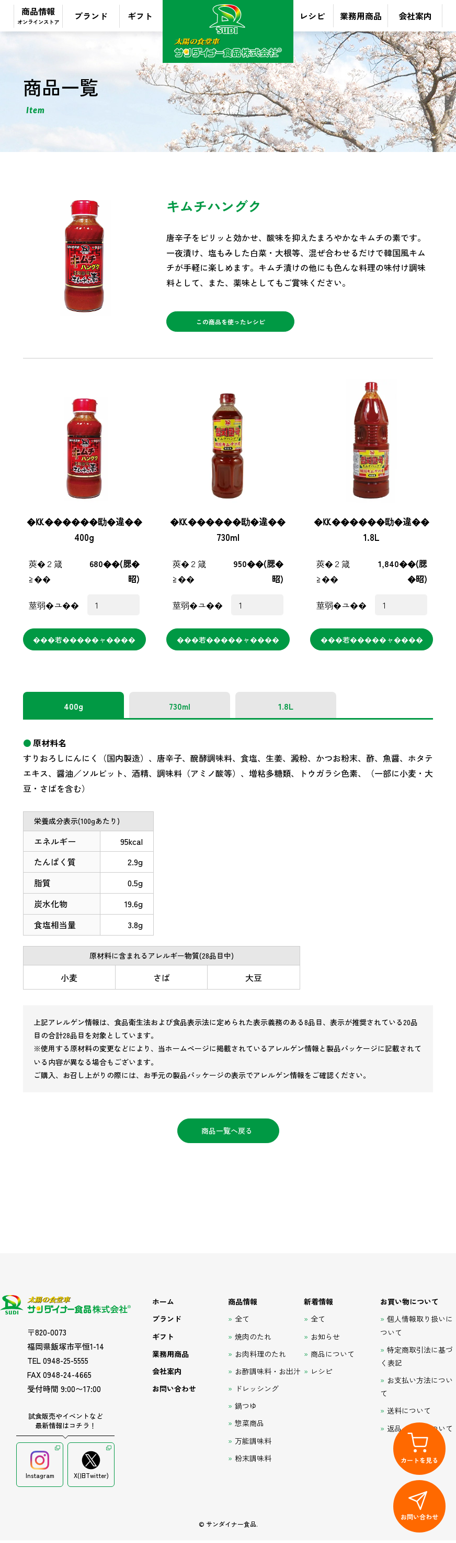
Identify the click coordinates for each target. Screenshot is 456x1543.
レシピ (312, 15)
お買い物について (409, 1304)
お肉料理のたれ (260, 1356)
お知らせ (325, 1339)
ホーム (163, 1304)
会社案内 (415, 15)
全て (242, 1322)
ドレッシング (257, 1391)
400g (73, 709)
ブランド (91, 15)
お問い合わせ (174, 1391)
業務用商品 (361, 15)
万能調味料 (253, 1443)
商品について (333, 1356)
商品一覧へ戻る (227, 1133)
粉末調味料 (253, 1461)
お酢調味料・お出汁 (268, 1374)
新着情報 (318, 1304)
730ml (179, 709)
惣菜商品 (249, 1426)
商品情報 (38, 15)
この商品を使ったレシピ (230, 323)
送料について (409, 1413)
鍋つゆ (246, 1409)
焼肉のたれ (253, 1339)
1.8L (285, 709)
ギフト (140, 15)
